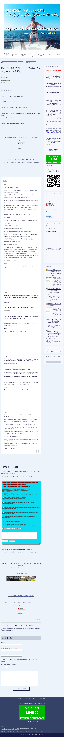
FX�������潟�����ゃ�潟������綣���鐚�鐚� (17, 522)
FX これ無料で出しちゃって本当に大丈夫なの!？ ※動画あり (54, 321)
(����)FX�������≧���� (12, 491)
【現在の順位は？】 (23, 55)
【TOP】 (58, 54)
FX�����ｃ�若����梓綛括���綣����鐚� (15, 524)
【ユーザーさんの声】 (41, 55)
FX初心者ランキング (21, 148)
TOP (12, 61)
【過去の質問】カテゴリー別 (32, 55)
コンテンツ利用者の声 (5, 80)
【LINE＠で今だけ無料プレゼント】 (6, 55)
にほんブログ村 (49, 217)
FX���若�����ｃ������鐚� (12, 521)
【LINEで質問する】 (43, 698)
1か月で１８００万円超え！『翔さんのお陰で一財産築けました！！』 (23, 625)
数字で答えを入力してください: (8, 664)
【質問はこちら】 (50, 55)
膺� (39, 543)
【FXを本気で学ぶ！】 (14, 55)
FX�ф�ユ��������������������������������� (20, 525)
